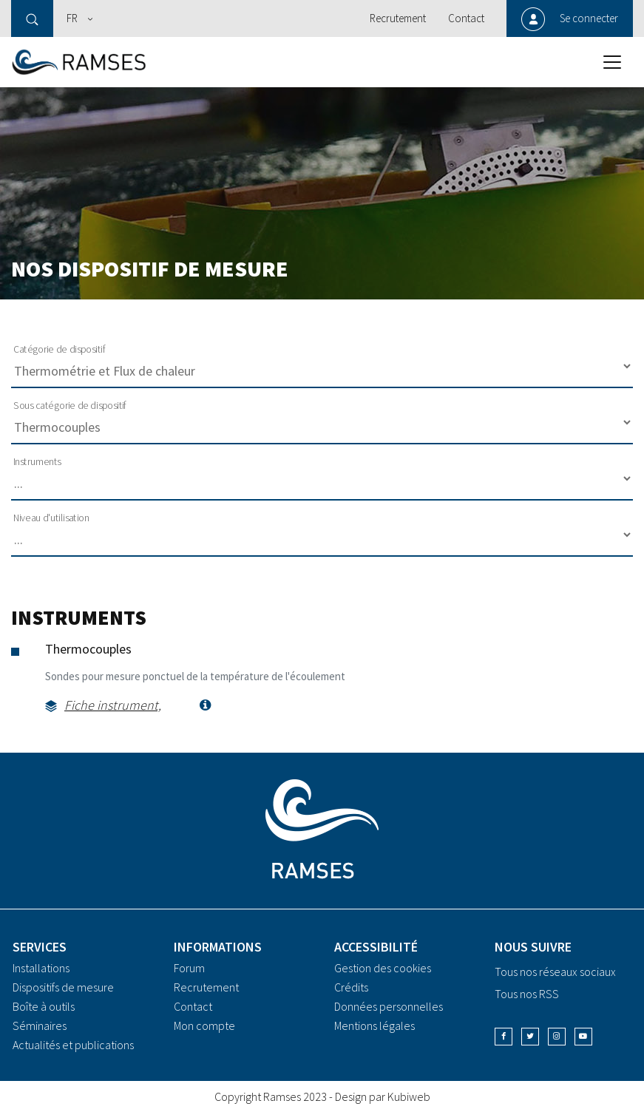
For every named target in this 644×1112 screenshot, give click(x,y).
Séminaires (40, 1025)
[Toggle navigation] (612, 62)
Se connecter (589, 18)
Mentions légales (374, 1025)
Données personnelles (388, 1006)
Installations (41, 967)
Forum (189, 967)
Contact (466, 18)
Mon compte (204, 1025)
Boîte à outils (44, 1006)
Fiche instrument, (112, 704)
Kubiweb (408, 1096)
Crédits (351, 987)
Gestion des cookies (382, 967)
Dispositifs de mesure (63, 987)
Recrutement (398, 18)
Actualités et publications (73, 1044)
